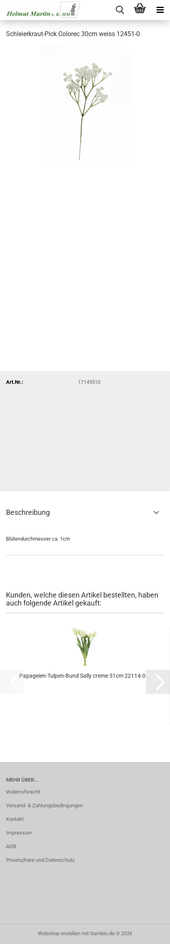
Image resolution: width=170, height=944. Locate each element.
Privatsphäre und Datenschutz (40, 860)
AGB (11, 846)
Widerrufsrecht (23, 792)
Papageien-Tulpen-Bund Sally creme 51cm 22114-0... (84, 676)
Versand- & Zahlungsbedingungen (44, 805)
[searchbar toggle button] (120, 10)
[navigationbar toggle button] (160, 10)
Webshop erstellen (59, 933)
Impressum (19, 833)
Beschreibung (28, 512)
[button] (158, 682)
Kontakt (15, 819)
